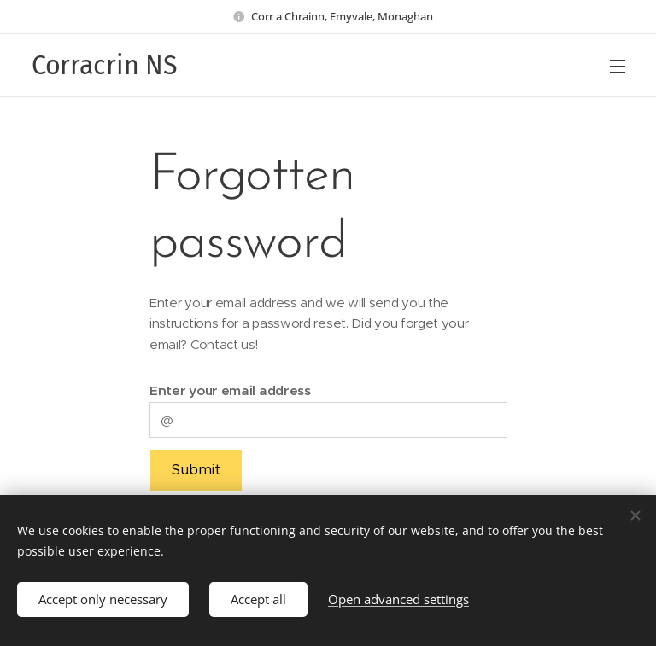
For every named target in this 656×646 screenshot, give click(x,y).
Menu (617, 66)
